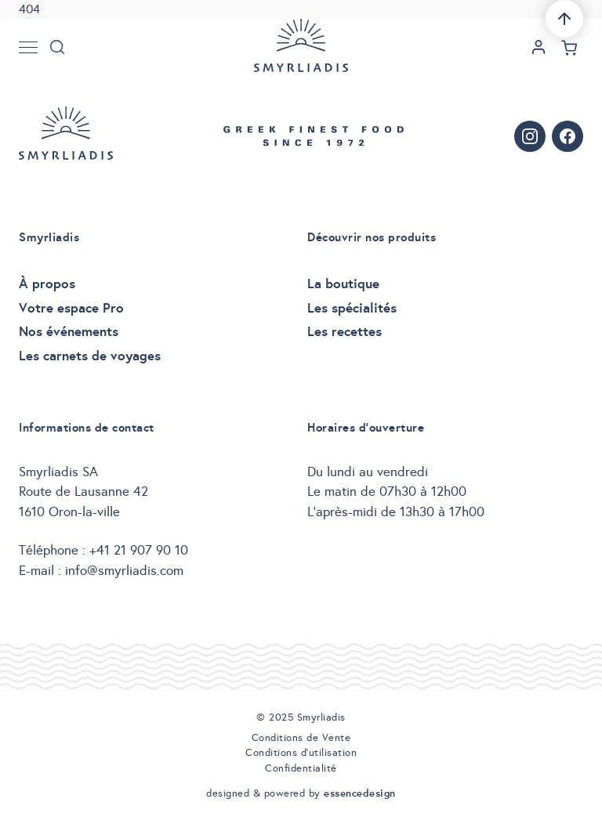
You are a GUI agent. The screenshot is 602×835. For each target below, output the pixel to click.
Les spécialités (352, 307)
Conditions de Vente (301, 738)
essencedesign (360, 793)
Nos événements (68, 331)
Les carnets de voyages (90, 355)
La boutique (343, 283)
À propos (47, 283)
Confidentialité (301, 768)
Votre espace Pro (71, 307)
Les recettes (344, 331)
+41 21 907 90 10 (138, 550)
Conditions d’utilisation (301, 752)
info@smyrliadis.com (124, 570)
